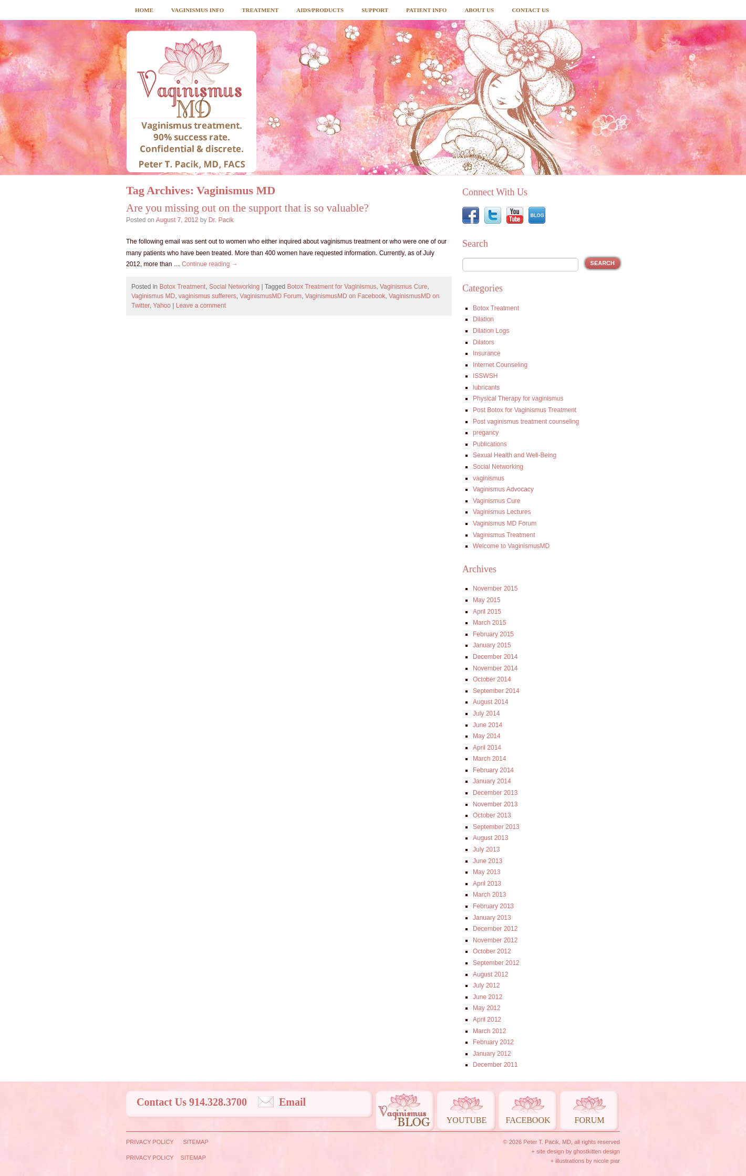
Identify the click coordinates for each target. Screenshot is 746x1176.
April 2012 (487, 1019)
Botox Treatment (182, 286)
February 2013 (493, 906)
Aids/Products (320, 10)
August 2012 (490, 974)
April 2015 (487, 611)
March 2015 (489, 622)
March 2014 (489, 758)
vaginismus (488, 478)
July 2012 (486, 985)
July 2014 (486, 713)
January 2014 (492, 781)
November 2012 (495, 940)
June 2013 (487, 861)
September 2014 (496, 691)
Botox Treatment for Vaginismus (331, 286)
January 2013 (492, 917)
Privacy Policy (150, 1142)
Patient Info (426, 10)
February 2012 (493, 1042)
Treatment (260, 10)
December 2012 (495, 928)
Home (144, 10)
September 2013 (496, 827)
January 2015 (492, 645)
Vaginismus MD (153, 296)
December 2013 (495, 792)
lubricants (486, 387)
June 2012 (487, 997)
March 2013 (489, 894)
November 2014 (495, 668)
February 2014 (493, 770)
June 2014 (487, 725)
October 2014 (492, 679)
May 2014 (487, 736)
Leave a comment (201, 305)
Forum (590, 1120)
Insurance (487, 353)
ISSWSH (485, 376)
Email (292, 1102)
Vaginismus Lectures (502, 512)
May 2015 (487, 600)
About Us (479, 10)
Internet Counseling (500, 365)
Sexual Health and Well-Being (514, 455)
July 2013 (486, 849)
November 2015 (495, 588)
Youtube (466, 1120)
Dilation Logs (491, 330)
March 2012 (489, 1031)
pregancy (486, 432)
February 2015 (493, 634)
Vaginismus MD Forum (504, 523)
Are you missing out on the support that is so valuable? (247, 208)
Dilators (483, 342)
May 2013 (487, 872)
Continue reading (210, 264)
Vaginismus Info (197, 10)
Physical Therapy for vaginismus (518, 398)
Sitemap (195, 1142)
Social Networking (234, 286)
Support (374, 10)
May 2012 (487, 1008)
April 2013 (487, 883)
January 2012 (492, 1053)
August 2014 (490, 702)
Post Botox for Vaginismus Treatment (524, 410)
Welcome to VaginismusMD (511, 546)
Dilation (483, 319)
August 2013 (490, 838)
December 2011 (495, 1064)
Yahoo (162, 305)
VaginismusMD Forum (271, 296)
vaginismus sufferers (207, 296)
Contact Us (530, 10)
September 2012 (496, 963)
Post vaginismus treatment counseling (526, 421)
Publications (490, 444)
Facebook (527, 1120)
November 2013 (495, 804)
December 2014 (495, 656)
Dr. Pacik (221, 220)
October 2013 (492, 815)
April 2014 (487, 747)
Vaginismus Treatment (504, 535)
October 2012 (492, 951)
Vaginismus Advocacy (503, 489)
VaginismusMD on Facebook (345, 296)
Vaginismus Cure (403, 286)
